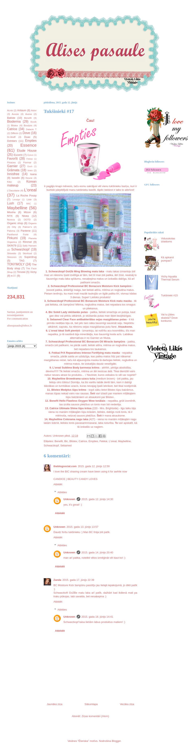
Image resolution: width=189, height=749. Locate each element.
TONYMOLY (16, 264)
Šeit (92, 393)
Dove (26, 133)
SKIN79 (11, 245)
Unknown (69, 499)
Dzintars (12, 140)
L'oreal (113, 441)
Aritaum (21, 110)
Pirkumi (12, 238)
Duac (27, 136)
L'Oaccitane (13, 190)
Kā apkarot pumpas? (167, 259)
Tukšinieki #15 (169, 295)
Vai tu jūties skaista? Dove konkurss (169, 317)
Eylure (30, 155)
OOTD (27, 219)
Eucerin (18, 154)
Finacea (11, 162)
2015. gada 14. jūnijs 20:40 (97, 552)
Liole (29, 199)
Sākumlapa (91, 704)
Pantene (25, 230)
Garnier (12, 166)
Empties (93, 441)
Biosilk (33, 122)
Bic (66, 441)
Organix (32, 223)
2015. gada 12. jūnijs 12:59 (94, 466)
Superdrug (30, 256)
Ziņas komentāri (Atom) (95, 716)
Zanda (57, 579)
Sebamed (66, 445)
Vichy (33, 272)
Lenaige (16, 199)
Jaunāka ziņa (54, 704)
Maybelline (124, 441)
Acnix (10, 110)
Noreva (11, 219)
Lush (10, 203)
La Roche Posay (26, 195)
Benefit (58, 441)
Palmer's (27, 227)
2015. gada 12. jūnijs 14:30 (97, 499)
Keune (29, 178)
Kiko (9, 181)
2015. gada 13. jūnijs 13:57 (82, 526)
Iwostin (16, 177)
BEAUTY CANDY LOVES (82, 479)
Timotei (21, 272)
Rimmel (27, 241)
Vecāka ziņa (127, 704)
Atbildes (62, 492)
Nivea (25, 215)
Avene (28, 114)
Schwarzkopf (51, 445)
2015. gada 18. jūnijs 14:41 (97, 616)
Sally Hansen (30, 245)
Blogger (116, 740)
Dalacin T (31, 129)
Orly (14, 227)
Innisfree (13, 174)
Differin (14, 133)
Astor (34, 110)
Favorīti (12, 158)
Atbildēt (57, 484)
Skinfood (27, 253)
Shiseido (11, 253)
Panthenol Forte (17, 234)
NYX (10, 215)
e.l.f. (13, 275)
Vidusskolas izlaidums (168, 240)
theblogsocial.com (65, 466)
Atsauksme (125, 326)
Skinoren (11, 257)
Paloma (11, 230)
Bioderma (14, 121)
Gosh (29, 166)
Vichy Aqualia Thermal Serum (170, 278)
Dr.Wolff (11, 137)
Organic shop (15, 223)
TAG (22, 260)
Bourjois (28, 125)
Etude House (27, 150)
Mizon (27, 212)
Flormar (27, 162)
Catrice (83, 441)
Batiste (11, 117)
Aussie (15, 114)
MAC (28, 204)
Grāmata (13, 170)
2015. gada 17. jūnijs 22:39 (78, 579)
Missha (11, 212)
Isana (33, 174)
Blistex (73, 441)
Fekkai (103, 441)
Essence (28, 145)
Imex (30, 170)
